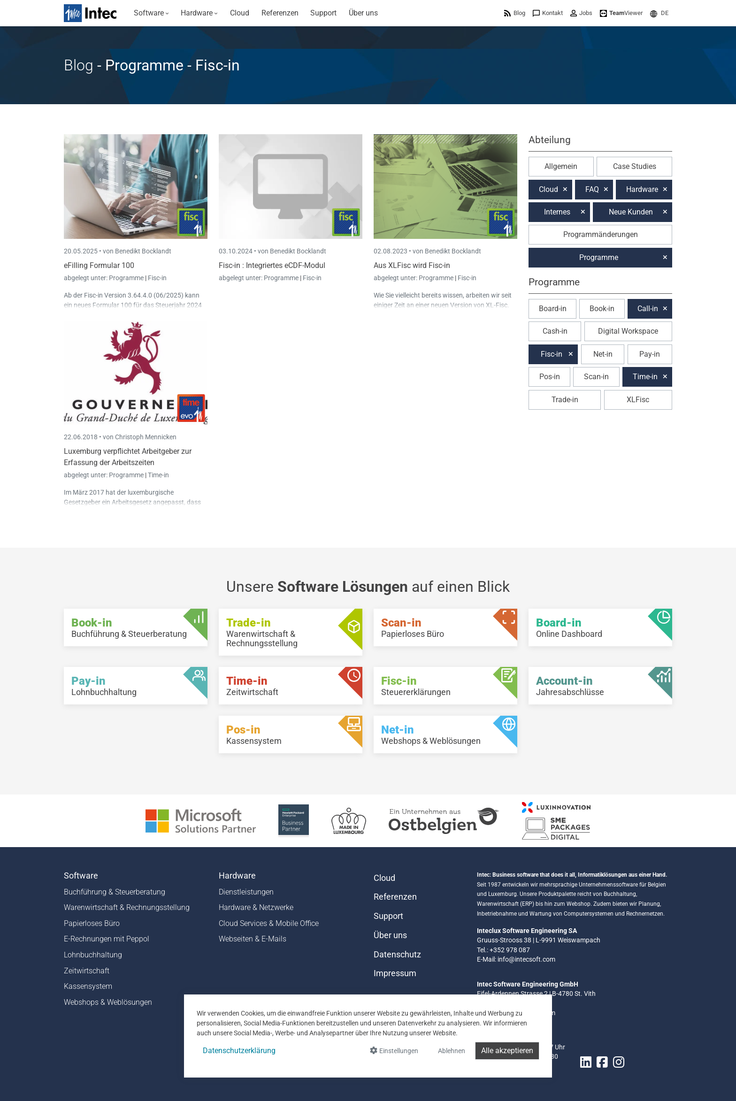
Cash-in (555, 331)
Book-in (602, 308)
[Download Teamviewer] (621, 13)
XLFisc (638, 399)
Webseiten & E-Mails (252, 938)
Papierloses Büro (92, 923)
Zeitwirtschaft (86, 970)
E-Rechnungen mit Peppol (106, 938)
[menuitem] (151, 13)
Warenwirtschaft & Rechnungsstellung (127, 907)
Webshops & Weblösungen (108, 1002)
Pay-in (649, 354)
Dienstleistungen (246, 891)
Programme (127, 278)
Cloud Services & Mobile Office (269, 923)
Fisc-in (157, 278)
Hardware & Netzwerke (256, 907)
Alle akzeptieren (507, 1050)
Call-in (647, 308)
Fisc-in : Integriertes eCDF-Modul (272, 265)
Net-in (603, 354)
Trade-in (565, 399)
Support (388, 916)
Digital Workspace (628, 331)
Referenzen (395, 897)
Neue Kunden (631, 211)
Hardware (642, 189)
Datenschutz (397, 954)
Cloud (548, 189)
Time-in (158, 475)
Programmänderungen (600, 234)
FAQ (592, 189)
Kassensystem (88, 986)
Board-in (553, 308)
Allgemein (560, 166)
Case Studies (634, 166)
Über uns (390, 935)
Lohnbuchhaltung (93, 954)
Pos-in (549, 376)
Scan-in (596, 376)
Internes (557, 211)
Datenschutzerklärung (239, 1050)
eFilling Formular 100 (99, 265)
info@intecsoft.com (526, 959)
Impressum (395, 973)
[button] (659, 13)
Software (81, 875)
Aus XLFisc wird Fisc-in (412, 265)
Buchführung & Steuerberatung (114, 891)
